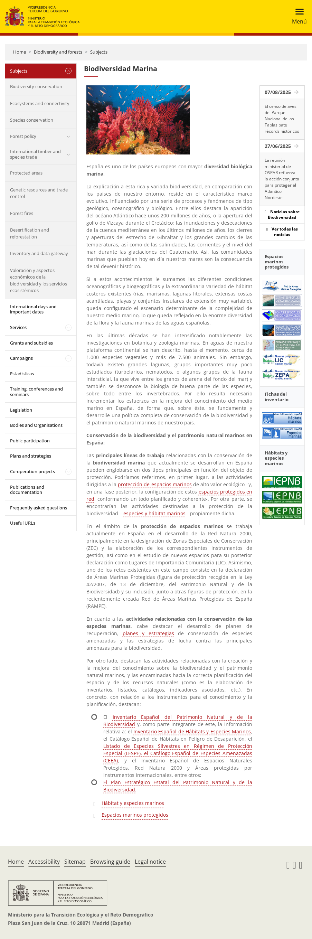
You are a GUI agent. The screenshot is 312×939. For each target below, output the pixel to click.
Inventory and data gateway (39, 253)
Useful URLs (22, 523)
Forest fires (21, 213)
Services (18, 327)
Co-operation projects (32, 471)
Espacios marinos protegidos (135, 814)
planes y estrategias (148, 633)
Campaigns (21, 358)
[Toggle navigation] (297, 16)
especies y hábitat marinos (154, 513)
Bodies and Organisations (36, 425)
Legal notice (150, 861)
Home (19, 52)
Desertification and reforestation (29, 233)
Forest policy (23, 136)
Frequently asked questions (38, 508)
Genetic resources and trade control (39, 193)
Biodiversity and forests (58, 52)
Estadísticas (22, 373)
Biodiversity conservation (36, 86)
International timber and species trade (35, 154)
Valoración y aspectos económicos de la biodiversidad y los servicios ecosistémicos (38, 280)
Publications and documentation (27, 490)
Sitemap (75, 861)
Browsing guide (110, 861)
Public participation (30, 441)
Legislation (21, 410)
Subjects (98, 52)
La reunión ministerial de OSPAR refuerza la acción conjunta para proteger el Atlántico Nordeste (282, 178)
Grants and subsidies (31, 343)
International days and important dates (33, 309)
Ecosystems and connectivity (39, 103)
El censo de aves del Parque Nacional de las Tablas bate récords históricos (282, 118)
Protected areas (26, 173)
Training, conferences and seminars (36, 391)
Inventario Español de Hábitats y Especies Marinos (192, 731)
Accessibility (44, 861)
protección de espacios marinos (154, 484)
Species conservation (31, 120)
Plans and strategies (30, 456)
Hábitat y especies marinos (133, 803)
